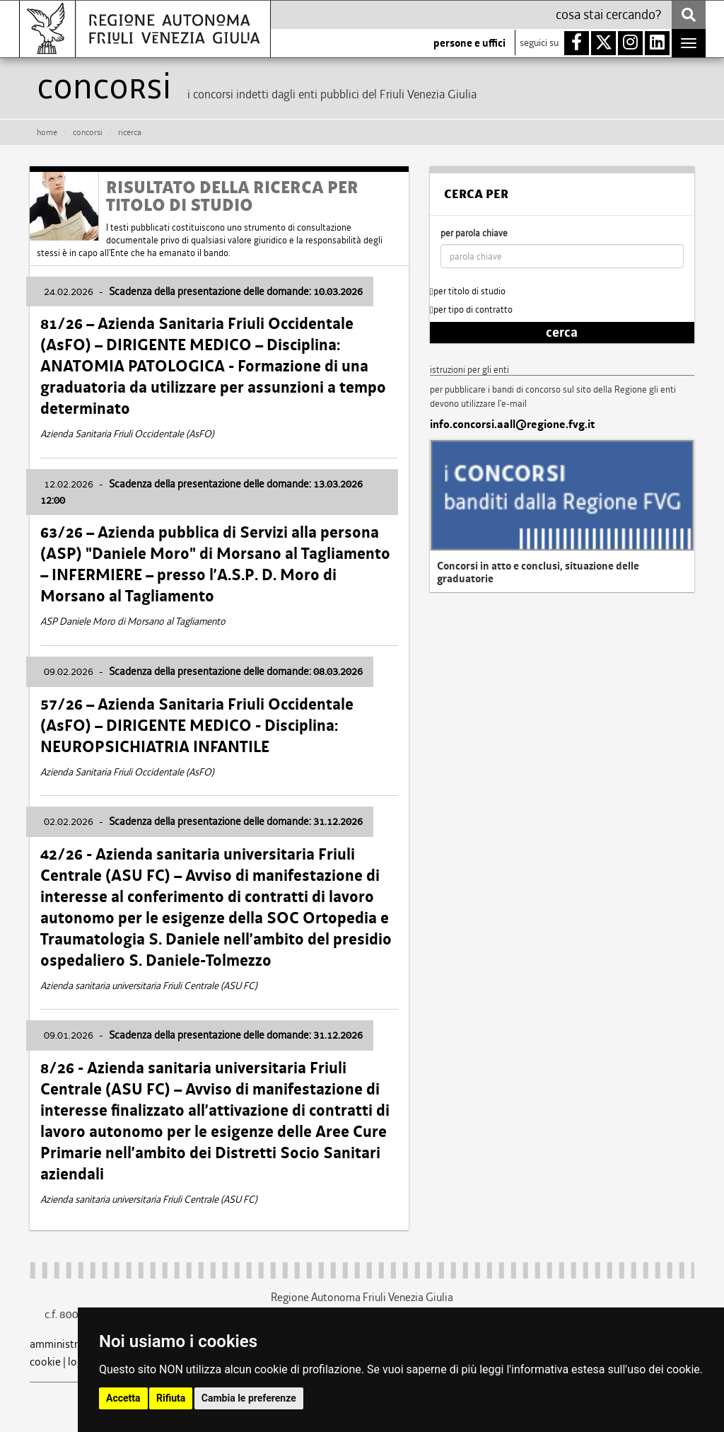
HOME (47, 132)
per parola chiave (474, 233)
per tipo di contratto (471, 310)
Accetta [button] (123, 1398)
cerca (562, 332)
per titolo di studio (468, 291)
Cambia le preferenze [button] (249, 1398)
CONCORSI (88, 132)
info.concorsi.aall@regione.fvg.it (512, 424)
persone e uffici (469, 43)
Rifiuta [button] (170, 1398)
